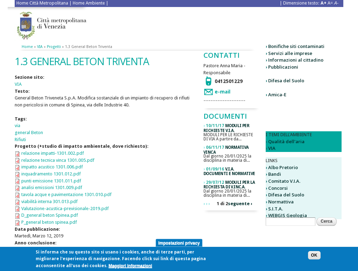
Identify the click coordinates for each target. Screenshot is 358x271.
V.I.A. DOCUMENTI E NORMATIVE (229, 171)
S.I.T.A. (275, 209)
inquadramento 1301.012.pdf (51, 173)
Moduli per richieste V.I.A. (226, 128)
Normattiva (281, 202)
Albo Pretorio (283, 167)
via (17, 125)
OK (314, 257)
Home (27, 46)
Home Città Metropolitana (42, 3)
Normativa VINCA (226, 150)
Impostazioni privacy (179, 244)
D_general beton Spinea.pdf (49, 215)
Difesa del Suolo (286, 80)
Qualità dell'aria (286, 141)
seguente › (240, 203)
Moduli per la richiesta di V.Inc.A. (229, 185)
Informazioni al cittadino (295, 60)
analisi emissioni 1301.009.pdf (51, 187)
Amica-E (277, 94)
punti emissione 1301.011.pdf (51, 180)
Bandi (274, 174)
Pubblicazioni (283, 67)
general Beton (29, 132)
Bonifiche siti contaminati (296, 46)
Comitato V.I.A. (284, 181)
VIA (40, 46)
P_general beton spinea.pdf (49, 222)
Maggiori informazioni (130, 267)
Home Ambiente (89, 3)
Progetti (54, 46)
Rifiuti (20, 139)
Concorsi (278, 188)
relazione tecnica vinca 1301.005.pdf (57, 160)
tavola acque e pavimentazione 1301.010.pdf (66, 194)
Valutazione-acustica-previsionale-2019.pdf (65, 208)
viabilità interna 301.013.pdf (49, 201)
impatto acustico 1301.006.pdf (52, 166)
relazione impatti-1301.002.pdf (52, 153)
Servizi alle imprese (290, 53)
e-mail (222, 92)
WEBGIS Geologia (287, 215)
